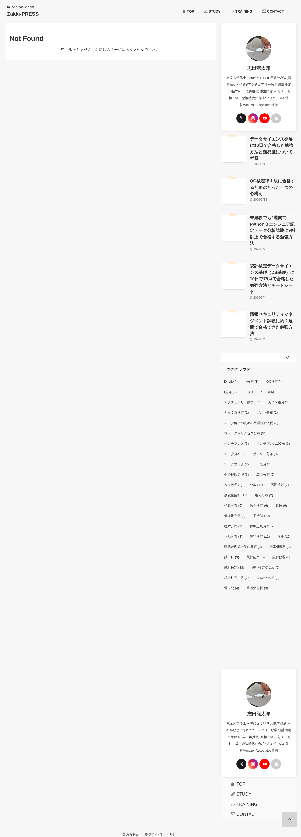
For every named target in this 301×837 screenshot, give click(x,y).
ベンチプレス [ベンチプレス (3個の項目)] (236, 413)
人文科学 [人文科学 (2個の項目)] (233, 454)
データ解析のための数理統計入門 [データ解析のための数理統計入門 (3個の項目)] (251, 392)
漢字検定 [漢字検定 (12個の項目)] (260, 506)
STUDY (212, 11)
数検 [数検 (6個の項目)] (281, 475)
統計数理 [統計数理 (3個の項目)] (281, 527)
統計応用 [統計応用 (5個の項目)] (256, 527)
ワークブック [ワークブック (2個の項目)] (236, 434)
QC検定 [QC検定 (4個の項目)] (274, 351)
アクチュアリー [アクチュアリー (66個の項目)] (259, 361)
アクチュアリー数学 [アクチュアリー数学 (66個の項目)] (242, 372)
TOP (188, 11)
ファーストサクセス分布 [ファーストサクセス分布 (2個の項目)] (244, 403)
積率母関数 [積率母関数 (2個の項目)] (280, 516)
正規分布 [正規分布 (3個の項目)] (233, 506)
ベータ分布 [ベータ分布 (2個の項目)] (235, 423)
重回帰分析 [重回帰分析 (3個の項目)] (257, 558)
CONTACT (273, 11)
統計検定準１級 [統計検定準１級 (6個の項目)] (266, 537)
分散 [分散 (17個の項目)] (256, 454)
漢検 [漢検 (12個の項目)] (284, 506)
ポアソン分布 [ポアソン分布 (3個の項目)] (265, 423)
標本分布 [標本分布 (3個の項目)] (233, 496)
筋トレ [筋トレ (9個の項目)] (231, 527)
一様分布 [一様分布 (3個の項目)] (265, 434)
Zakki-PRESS (23, 14)
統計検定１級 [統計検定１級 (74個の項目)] (237, 547)
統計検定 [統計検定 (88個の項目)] (234, 537)
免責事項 (130, 804)
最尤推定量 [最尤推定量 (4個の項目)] (235, 485)
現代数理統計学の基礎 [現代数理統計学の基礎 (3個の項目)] (243, 516)
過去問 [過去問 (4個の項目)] (231, 558)
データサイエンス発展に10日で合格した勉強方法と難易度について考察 (273, 144)
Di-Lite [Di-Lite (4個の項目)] (231, 351)
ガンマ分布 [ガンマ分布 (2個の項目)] (267, 382)
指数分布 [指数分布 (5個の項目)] (233, 475)
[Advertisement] (258, 604)
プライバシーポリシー (162, 804)
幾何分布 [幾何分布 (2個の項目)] (264, 465)
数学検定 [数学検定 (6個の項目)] (259, 475)
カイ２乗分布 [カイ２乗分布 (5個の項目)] (280, 372)
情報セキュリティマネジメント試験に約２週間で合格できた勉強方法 (273, 294)
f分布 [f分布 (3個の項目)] (252, 351)
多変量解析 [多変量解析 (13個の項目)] (235, 465)
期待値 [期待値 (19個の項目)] (261, 485)
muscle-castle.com (150, 813)
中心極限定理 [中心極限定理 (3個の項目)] (236, 444)
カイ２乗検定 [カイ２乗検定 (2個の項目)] (236, 382)
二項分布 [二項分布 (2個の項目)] (265, 444)
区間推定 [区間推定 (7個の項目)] (280, 454)
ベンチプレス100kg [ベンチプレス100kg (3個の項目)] (273, 413)
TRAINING (241, 11)
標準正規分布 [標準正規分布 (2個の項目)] (262, 496)
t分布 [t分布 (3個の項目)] (230, 361)
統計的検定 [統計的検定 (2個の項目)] (269, 547)
